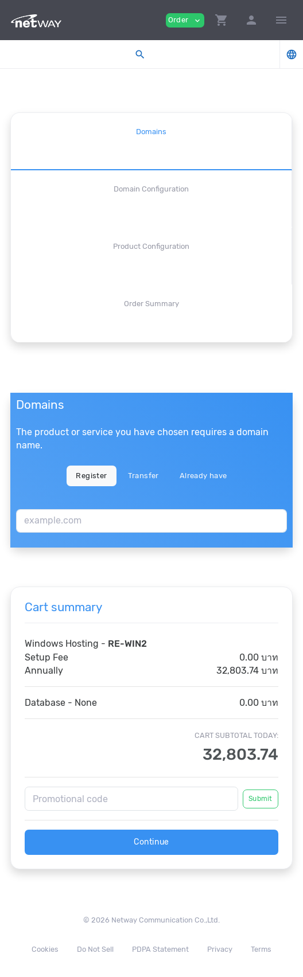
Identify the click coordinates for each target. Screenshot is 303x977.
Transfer (143, 475)
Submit (260, 799)
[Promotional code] (131, 798)
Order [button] (185, 20)
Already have (203, 475)
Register (91, 475)
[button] (221, 20)
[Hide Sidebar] (281, 20)
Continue (151, 842)
